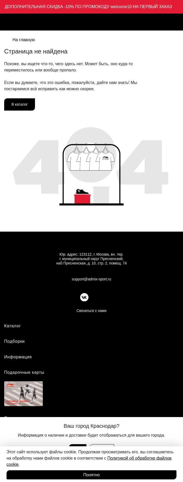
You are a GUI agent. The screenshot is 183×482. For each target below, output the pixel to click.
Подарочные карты (24, 372)
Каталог (12, 326)
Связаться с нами (91, 311)
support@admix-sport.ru (91, 279)
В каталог (19, 104)
